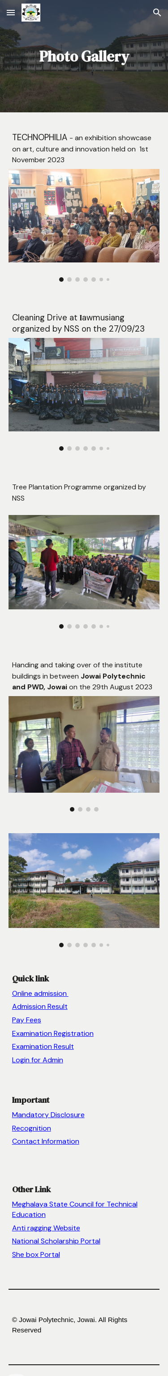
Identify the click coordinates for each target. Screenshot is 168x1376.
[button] (11, 12)
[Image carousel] (84, 225)
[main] (84, 56)
